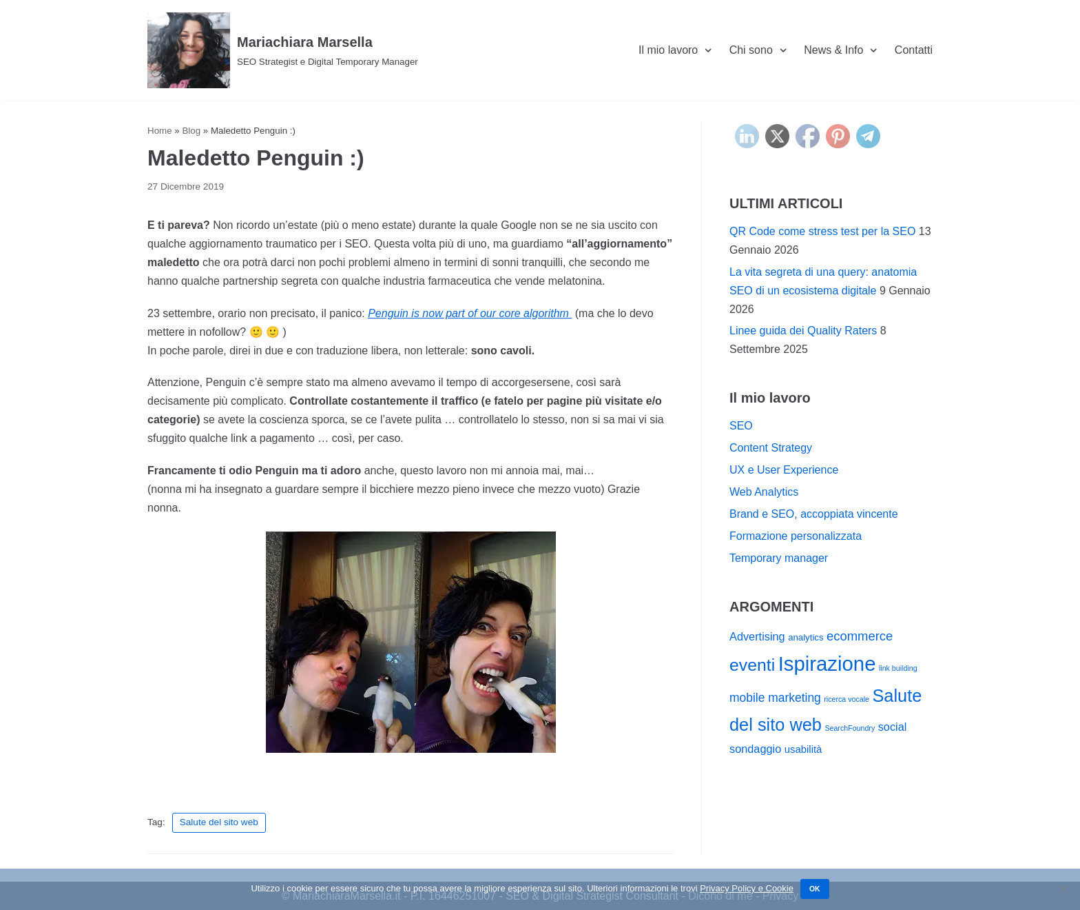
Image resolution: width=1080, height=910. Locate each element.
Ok (814, 889)
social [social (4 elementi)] (892, 726)
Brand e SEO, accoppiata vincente (813, 514)
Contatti (914, 50)
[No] (1063, 889)
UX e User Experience (783, 470)
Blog (191, 130)
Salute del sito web (219, 822)
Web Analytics (763, 492)
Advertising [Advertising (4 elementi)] (757, 636)
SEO (741, 426)
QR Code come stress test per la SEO (822, 231)
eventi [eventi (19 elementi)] (752, 665)
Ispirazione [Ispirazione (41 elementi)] (827, 663)
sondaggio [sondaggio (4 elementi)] (755, 748)
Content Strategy (770, 448)
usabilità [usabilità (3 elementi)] (803, 749)
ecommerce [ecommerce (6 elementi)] (860, 636)
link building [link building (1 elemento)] (898, 668)
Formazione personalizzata (795, 536)
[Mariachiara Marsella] (282, 50)
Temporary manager (778, 558)
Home (159, 130)
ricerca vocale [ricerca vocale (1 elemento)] (846, 699)
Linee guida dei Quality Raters (803, 330)
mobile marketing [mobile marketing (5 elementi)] (775, 698)
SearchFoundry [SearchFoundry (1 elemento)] (849, 728)
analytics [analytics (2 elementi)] (805, 637)
